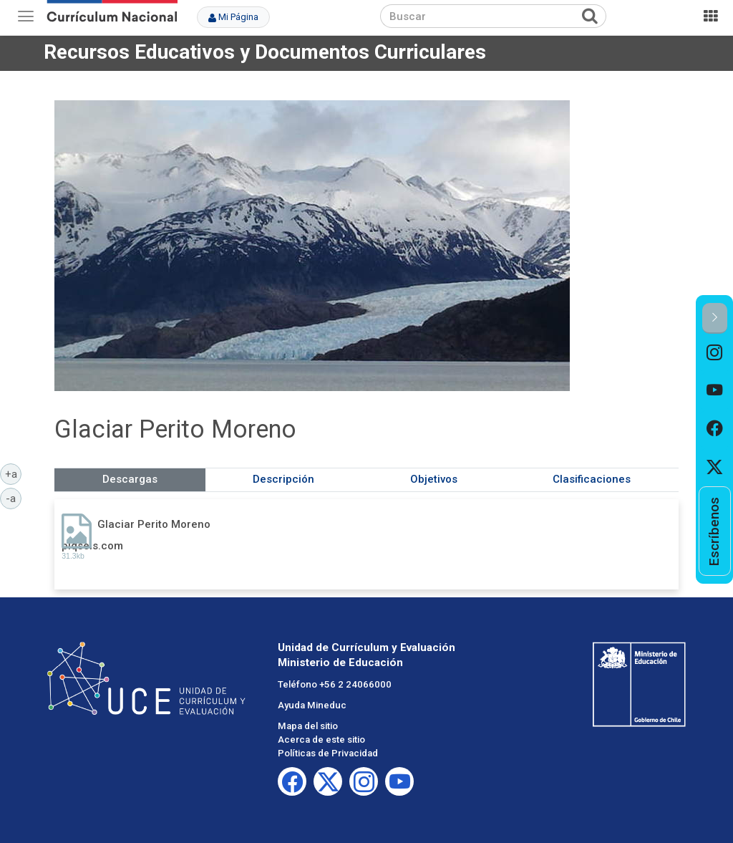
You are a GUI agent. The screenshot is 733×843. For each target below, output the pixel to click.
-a (13, 498)
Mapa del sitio (308, 726)
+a (13, 473)
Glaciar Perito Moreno (153, 524)
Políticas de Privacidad (328, 753)
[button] (714, 318)
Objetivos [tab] (433, 479)
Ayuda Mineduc (312, 705)
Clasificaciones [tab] (592, 479)
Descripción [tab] (283, 479)
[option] (715, 353)
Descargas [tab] (129, 479)
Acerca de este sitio (321, 739)
